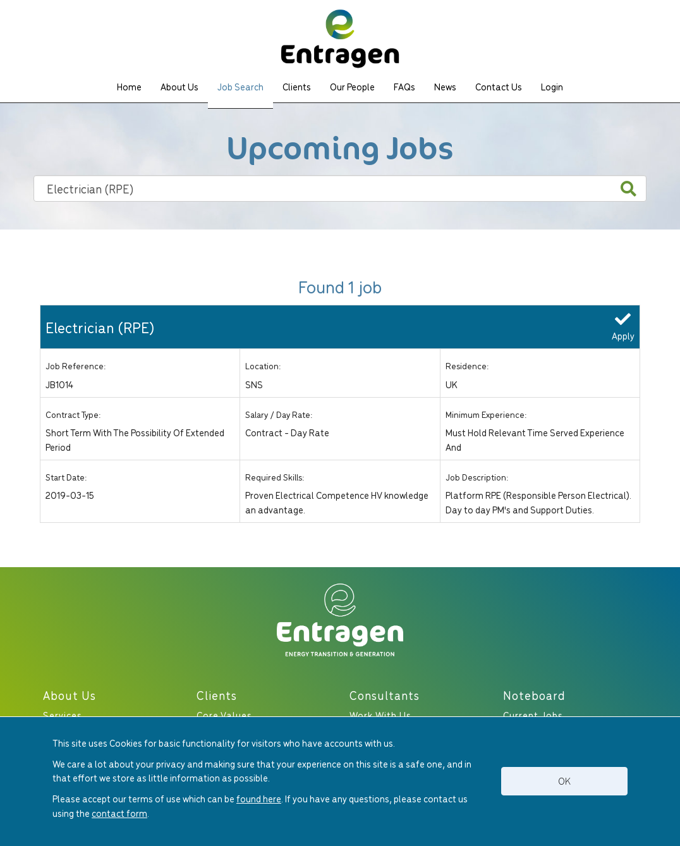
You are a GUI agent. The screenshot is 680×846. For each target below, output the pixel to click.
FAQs (404, 86)
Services (62, 714)
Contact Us (498, 86)
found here (258, 798)
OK (564, 781)
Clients (296, 86)
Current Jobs (533, 714)
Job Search (240, 86)
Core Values (224, 714)
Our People (352, 86)
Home (129, 86)
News (445, 86)
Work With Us (380, 714)
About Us (179, 86)
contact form (119, 812)
